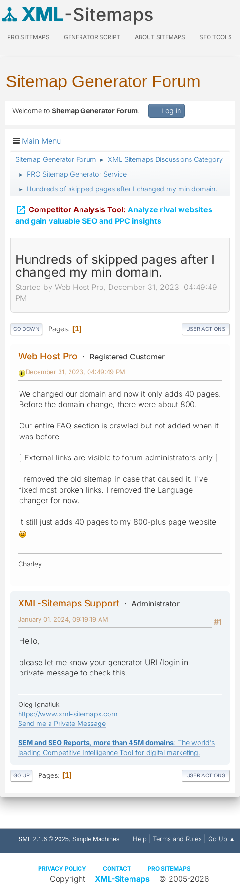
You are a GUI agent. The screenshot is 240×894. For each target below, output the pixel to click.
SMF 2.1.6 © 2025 (44, 839)
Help (140, 839)
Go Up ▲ (221, 839)
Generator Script (92, 36)
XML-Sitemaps (122, 879)
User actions (205, 329)
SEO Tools (216, 36)
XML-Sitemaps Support (69, 603)
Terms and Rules (177, 839)
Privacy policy (62, 868)
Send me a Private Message (62, 723)
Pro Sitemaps (169, 868)
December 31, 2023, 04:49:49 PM (75, 372)
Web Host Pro (48, 356)
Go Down (26, 329)
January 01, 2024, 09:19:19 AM (63, 619)
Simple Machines (96, 839)
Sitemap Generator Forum (103, 81)
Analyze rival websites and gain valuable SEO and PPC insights (113, 213)
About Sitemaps (160, 36)
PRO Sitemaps (28, 36)
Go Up (21, 775)
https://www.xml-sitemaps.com (68, 714)
